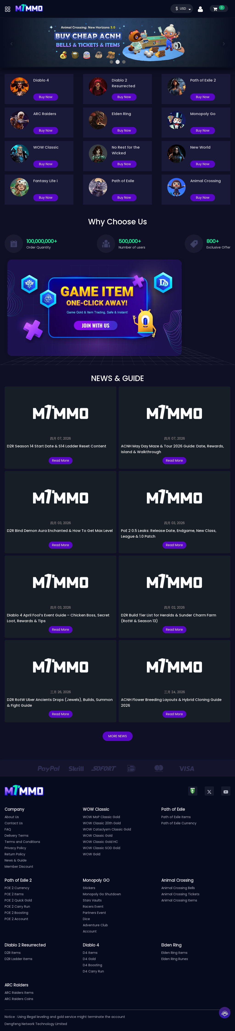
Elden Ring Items (174, 952)
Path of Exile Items (176, 817)
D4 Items (90, 952)
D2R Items (13, 952)
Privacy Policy (15, 848)
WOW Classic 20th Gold (102, 823)
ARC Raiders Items (19, 992)
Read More (60, 460)
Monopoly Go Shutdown (102, 894)
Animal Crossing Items (179, 900)
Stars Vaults (92, 900)
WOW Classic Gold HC (100, 841)
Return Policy (15, 854)
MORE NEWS (117, 736)
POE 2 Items (14, 894)
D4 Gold (89, 959)
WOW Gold (91, 854)
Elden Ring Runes (174, 959)
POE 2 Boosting (16, 912)
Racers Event (93, 906)
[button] (111, 62)
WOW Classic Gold (97, 835)
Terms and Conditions (22, 841)
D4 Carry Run (93, 971)
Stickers (89, 888)
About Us (12, 817)
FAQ (8, 829)
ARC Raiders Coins (19, 999)
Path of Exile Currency (178, 823)
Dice (86, 919)
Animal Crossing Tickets (180, 894)
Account (90, 931)
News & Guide (16, 860)
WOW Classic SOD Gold (101, 848)
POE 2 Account (16, 919)
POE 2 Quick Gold (18, 900)
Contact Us (14, 823)
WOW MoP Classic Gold (101, 817)
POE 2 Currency (17, 888)
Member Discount (19, 866)
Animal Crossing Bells (178, 888)
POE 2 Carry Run (17, 906)
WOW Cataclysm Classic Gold (107, 829)
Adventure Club (95, 925)
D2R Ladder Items (18, 959)
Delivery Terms (16, 835)
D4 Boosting (92, 965)
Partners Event (94, 912)
